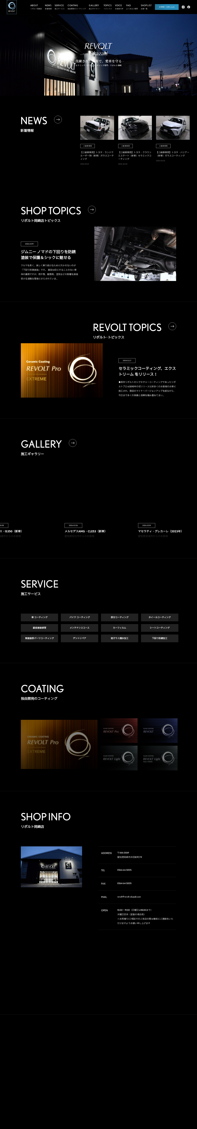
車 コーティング (39, 618)
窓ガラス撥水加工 (119, 639)
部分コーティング (119, 618)
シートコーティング (160, 628)
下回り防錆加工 (159, 639)
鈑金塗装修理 (39, 628)
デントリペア (79, 639)
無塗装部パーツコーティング (39, 639)
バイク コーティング (79, 618)
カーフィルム (119, 628)
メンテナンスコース (79, 628)
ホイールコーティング (160, 618)
